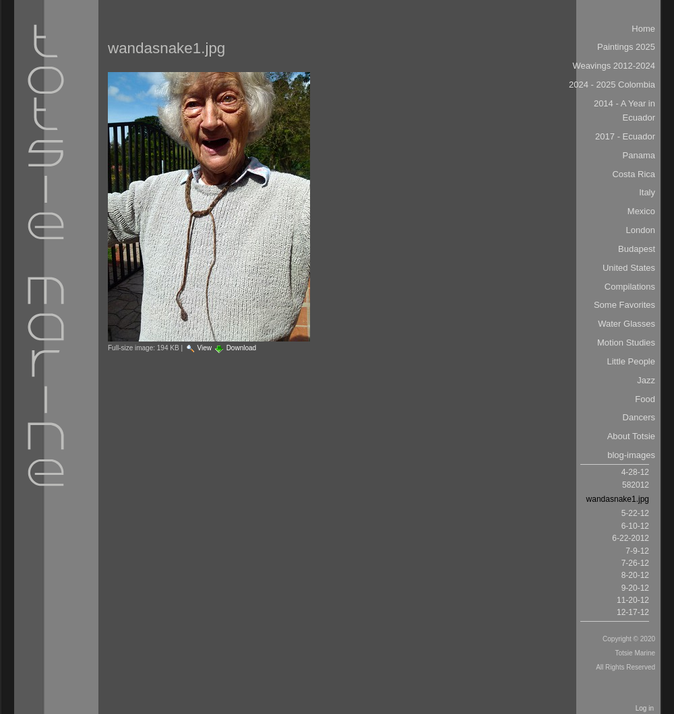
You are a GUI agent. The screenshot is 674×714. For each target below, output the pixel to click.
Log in (645, 708)
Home (643, 29)
